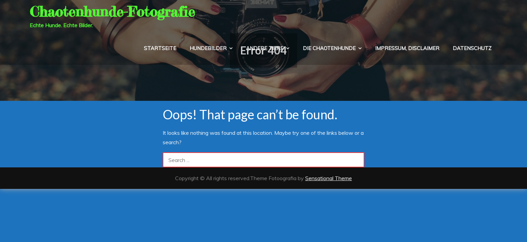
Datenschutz (472, 48)
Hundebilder (208, 48)
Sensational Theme (328, 178)
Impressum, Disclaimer (407, 48)
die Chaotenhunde (329, 48)
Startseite (160, 48)
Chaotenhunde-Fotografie (112, 11)
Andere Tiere (264, 48)
